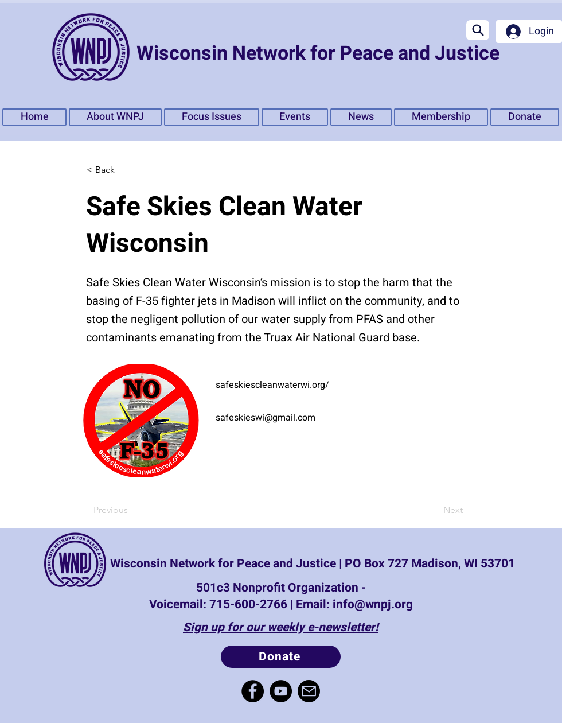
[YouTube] (281, 691)
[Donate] (281, 657)
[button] (211, 117)
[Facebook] (252, 691)
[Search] (477, 30)
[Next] (434, 510)
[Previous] (131, 510)
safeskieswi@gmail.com (265, 418)
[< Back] (124, 169)
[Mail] (309, 691)
